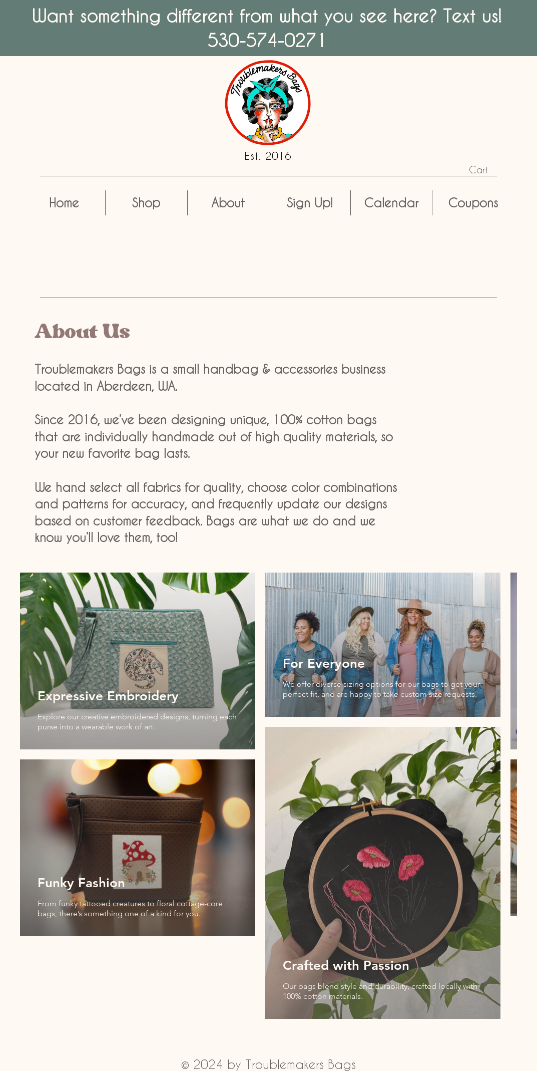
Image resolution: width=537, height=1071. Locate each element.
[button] (486, 170)
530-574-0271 (266, 40)
